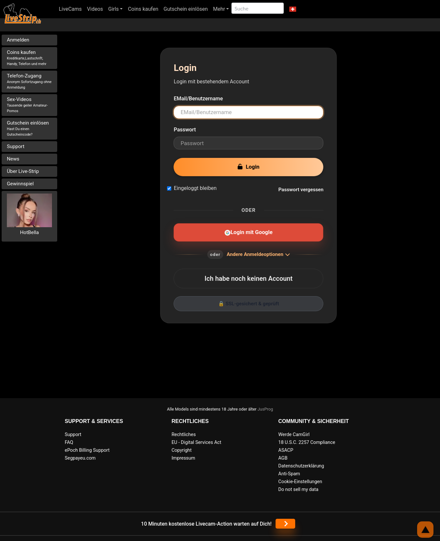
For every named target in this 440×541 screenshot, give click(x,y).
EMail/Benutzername (198, 98)
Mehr (219, 9)
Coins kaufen (143, 9)
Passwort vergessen (300, 190)
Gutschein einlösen (185, 9)
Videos (95, 9)
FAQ (69, 442)
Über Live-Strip (23, 171)
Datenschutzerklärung (301, 466)
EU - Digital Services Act (196, 442)
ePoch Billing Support (87, 450)
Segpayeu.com (80, 458)
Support (16, 146)
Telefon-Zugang (29, 81)
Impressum (183, 458)
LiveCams (70, 9)
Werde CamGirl (294, 434)
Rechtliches (184, 434)
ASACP (285, 450)
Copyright (182, 450)
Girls (113, 9)
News (13, 159)
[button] (292, 9)
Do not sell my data (298, 489)
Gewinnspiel (20, 184)
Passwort (185, 130)
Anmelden (18, 40)
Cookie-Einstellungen (300, 481)
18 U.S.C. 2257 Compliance (306, 442)
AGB (282, 458)
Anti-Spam (289, 474)
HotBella (29, 232)
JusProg (265, 409)
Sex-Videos (27, 104)
